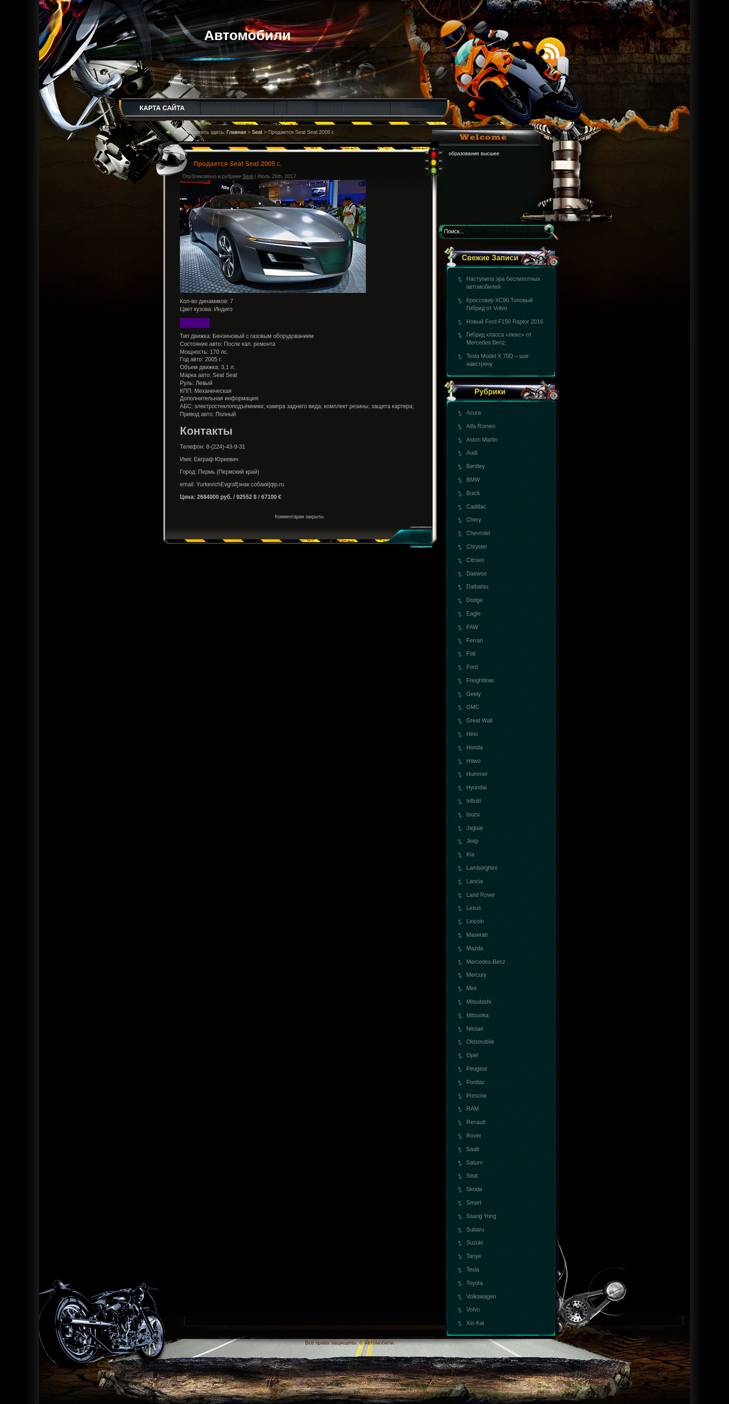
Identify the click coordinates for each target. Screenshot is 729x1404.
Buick (473, 493)
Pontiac (475, 1082)
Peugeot (476, 1069)
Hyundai (476, 787)
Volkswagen (481, 1296)
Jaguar (475, 828)
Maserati (477, 935)
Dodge (474, 600)
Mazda (474, 948)
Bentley (475, 466)
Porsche (476, 1096)
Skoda (474, 1189)
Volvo (473, 1309)
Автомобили (247, 35)
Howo (473, 761)
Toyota (474, 1283)
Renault (475, 1122)
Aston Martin (481, 440)
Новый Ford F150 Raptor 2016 (504, 321)
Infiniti (473, 801)
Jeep (472, 841)
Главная (236, 132)
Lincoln (475, 921)
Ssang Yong (481, 1216)
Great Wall (479, 720)
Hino (472, 734)
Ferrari (474, 640)
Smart (473, 1202)
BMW (473, 480)
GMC (472, 707)
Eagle (473, 613)
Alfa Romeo (481, 426)
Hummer (477, 774)
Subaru (475, 1229)
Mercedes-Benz (485, 962)
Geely (473, 694)
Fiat (471, 653)
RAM (472, 1109)
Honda (474, 747)
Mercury (476, 975)
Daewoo (476, 573)
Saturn (474, 1162)
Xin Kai (475, 1323)
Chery (473, 520)
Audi (471, 453)
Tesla (472, 1269)
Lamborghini (481, 868)
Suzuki (474, 1242)
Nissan (475, 1029)
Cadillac (476, 506)
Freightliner (480, 680)
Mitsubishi (478, 1002)
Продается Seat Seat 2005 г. (237, 163)
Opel (472, 1055)
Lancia (474, 881)
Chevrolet (478, 533)
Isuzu (473, 814)
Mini (471, 988)
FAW (472, 627)
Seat (472, 1175)
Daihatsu (477, 586)
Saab (472, 1149)
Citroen (475, 560)
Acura (473, 413)
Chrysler (476, 546)
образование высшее (474, 153)
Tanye (473, 1256)
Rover (473, 1135)
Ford (472, 667)
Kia (470, 854)
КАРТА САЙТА (162, 108)
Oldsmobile (480, 1042)
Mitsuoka (477, 1015)
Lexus (473, 908)
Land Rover (480, 895)
